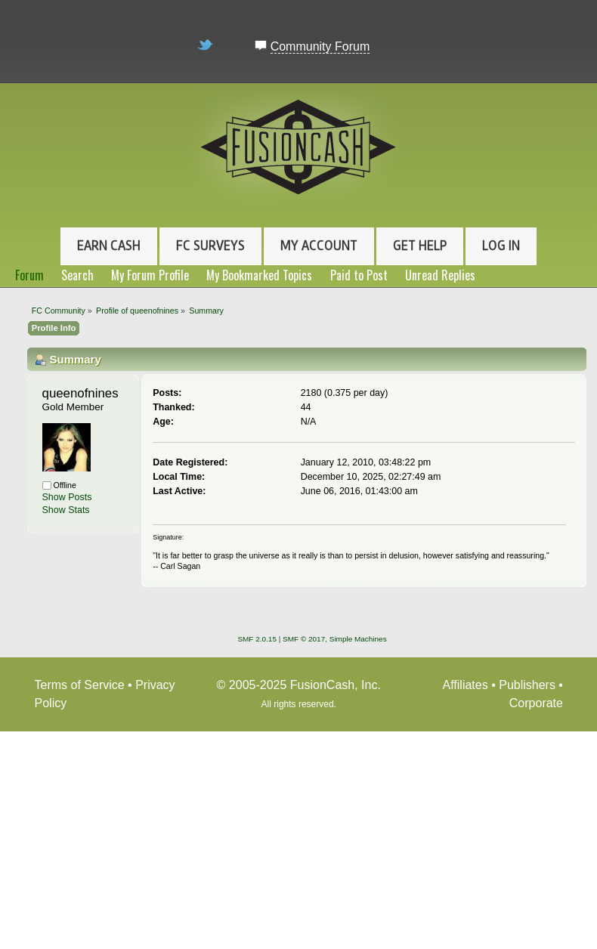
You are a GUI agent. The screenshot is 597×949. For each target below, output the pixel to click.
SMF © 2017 (304, 639)
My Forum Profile (150, 275)
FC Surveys (210, 245)
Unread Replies (440, 275)
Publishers (527, 685)
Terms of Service (80, 685)
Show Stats (66, 510)
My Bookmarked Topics (259, 275)
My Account (318, 245)
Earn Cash (109, 245)
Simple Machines (358, 639)
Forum (29, 275)
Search (77, 275)
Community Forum (320, 46)
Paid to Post (359, 275)
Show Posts (67, 497)
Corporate (536, 703)
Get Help (420, 245)
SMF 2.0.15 (257, 639)
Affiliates (465, 685)
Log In (501, 245)
